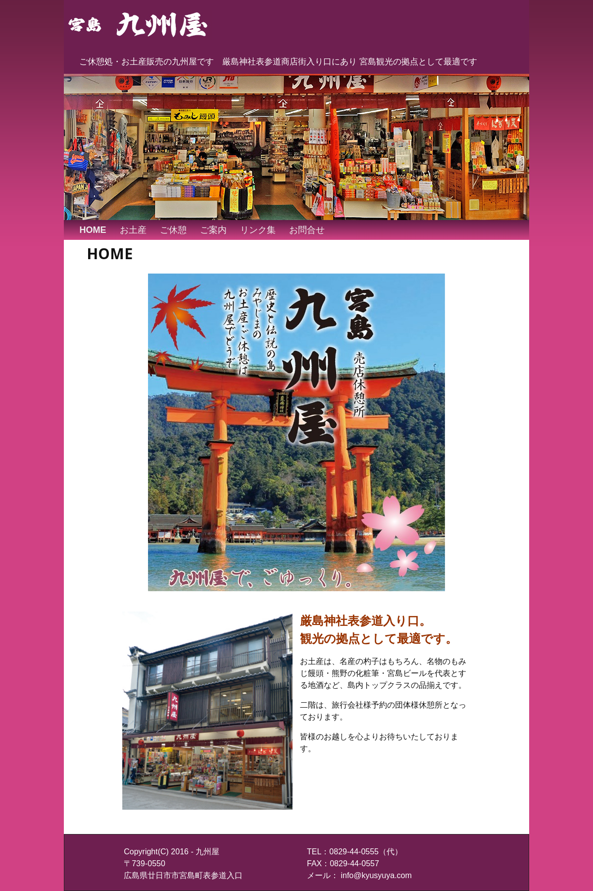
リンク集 (258, 230)
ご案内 (213, 230)
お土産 (133, 230)
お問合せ (307, 230)
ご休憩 (173, 230)
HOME (93, 230)
